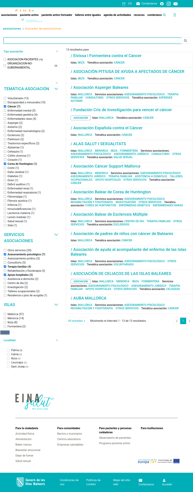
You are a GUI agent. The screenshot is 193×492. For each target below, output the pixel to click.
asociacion (81, 117)
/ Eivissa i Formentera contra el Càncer (106, 55)
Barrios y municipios (69, 433)
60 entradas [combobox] (78, 321)
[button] (30, 51)
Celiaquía (173, 289)
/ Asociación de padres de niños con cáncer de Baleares (122, 233)
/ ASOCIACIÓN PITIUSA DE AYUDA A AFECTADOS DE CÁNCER (127, 71)
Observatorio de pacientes (115, 437)
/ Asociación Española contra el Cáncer (107, 128)
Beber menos (23, 444)
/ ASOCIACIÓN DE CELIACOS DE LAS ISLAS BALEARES (121, 273)
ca (130, 3)
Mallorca (85, 94)
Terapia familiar (120, 176)
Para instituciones (152, 428)
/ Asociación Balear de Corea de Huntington (111, 192)
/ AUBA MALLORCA (88, 298)
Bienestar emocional (27, 450)
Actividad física (24, 433)
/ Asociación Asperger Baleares (99, 87)
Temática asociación (31, 89)
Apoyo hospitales (108, 179)
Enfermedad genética (134, 205)
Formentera (129, 150)
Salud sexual (123, 157)
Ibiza (81, 62)
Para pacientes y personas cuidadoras (115, 430)
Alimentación (23, 439)
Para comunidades (68, 428)
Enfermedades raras (168, 205)
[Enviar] (185, 40)
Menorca (101, 150)
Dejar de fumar (24, 455)
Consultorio (95, 97)
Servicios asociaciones (31, 238)
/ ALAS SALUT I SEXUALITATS (98, 143)
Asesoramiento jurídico (131, 154)
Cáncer (119, 62)
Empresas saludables (70, 444)
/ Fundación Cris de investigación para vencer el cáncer (121, 109)
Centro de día (134, 221)
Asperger (165, 97)
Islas (31, 305)
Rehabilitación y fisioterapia (92, 202)
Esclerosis (121, 224)
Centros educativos (69, 439)
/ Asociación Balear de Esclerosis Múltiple (109, 214)
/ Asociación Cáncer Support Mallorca (105, 166)
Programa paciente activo (114, 443)
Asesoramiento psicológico (144, 94)
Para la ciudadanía (26, 428)
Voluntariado (124, 264)
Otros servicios (117, 97)
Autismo (77, 100)
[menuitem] (29, 15)
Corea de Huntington (100, 205)
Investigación (126, 202)
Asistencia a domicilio (151, 176)
